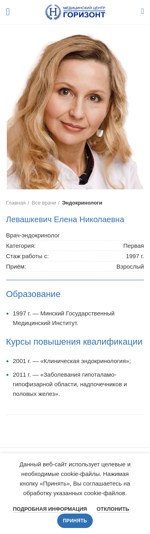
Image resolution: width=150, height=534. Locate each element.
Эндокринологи (82, 203)
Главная (16, 203)
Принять (75, 521)
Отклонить (113, 509)
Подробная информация (50, 509)
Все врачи (44, 203)
